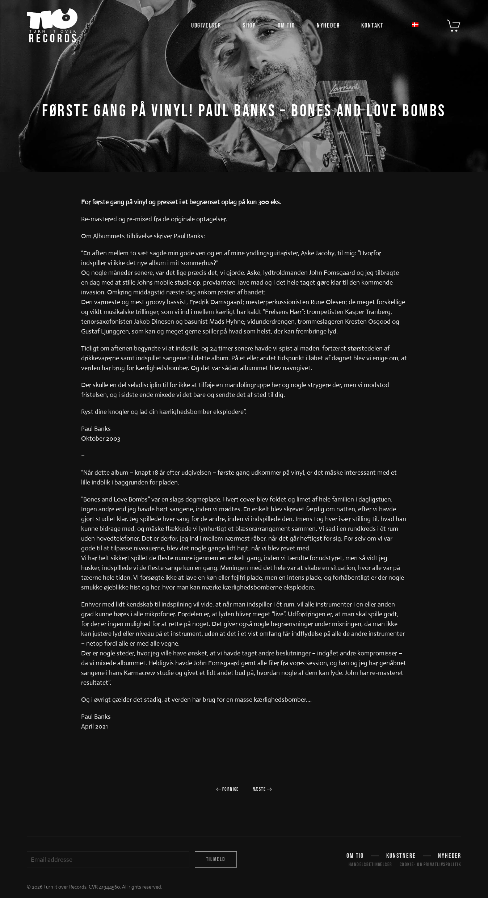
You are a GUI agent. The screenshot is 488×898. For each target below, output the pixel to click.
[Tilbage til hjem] (52, 25)
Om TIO (286, 25)
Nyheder (328, 25)
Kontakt (372, 25)
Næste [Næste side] (262, 789)
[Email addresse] (108, 859)
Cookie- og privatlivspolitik (430, 864)
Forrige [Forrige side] (227, 789)
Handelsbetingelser (370, 864)
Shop (249, 25)
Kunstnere (401, 857)
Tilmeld (216, 859)
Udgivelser (206, 25)
